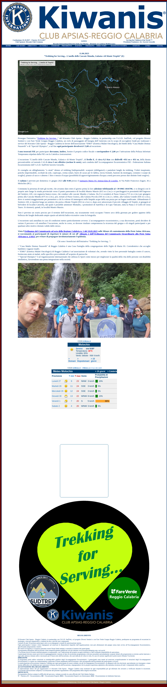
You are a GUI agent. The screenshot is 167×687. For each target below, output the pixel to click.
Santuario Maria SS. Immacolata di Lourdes (99, 180)
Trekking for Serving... (47, 138)
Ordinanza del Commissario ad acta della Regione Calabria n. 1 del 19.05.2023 (60, 231)
